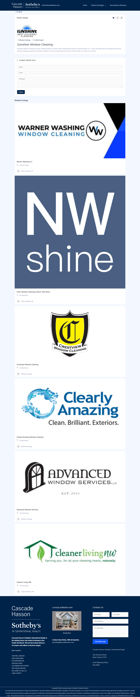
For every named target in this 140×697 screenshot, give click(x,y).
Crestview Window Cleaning (27, 365)
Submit (21, 92)
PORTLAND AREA (18, 658)
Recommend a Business (118, 5)
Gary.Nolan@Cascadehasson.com (63, 642)
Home (87, 5)
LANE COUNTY (17, 673)
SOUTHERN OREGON (19, 668)
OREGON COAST (17, 663)
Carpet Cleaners (24, 591)
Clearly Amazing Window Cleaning (30, 437)
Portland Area (24, 295)
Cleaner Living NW (24, 582)
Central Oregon (39, 40)
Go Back (18, 12)
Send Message (100, 642)
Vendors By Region (99, 5)
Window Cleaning (24, 40)
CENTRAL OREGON (18, 656)
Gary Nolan (96, 665)
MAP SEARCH (16, 651)
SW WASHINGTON (18, 661)
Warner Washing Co (24, 162)
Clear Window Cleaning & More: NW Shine (33, 292)
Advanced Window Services (27, 510)
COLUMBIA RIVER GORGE (20, 666)
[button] (106, 5)
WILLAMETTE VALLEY (19, 671)
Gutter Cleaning (24, 171)
